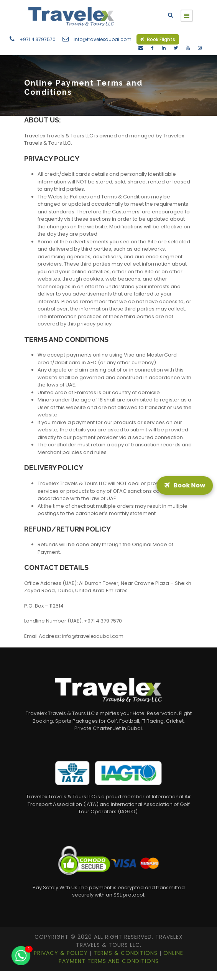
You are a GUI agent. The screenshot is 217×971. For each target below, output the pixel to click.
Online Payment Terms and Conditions (121, 957)
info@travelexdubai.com (103, 39)
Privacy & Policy (62, 953)
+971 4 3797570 (38, 39)
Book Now (184, 485)
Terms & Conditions (126, 953)
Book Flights (157, 39)
